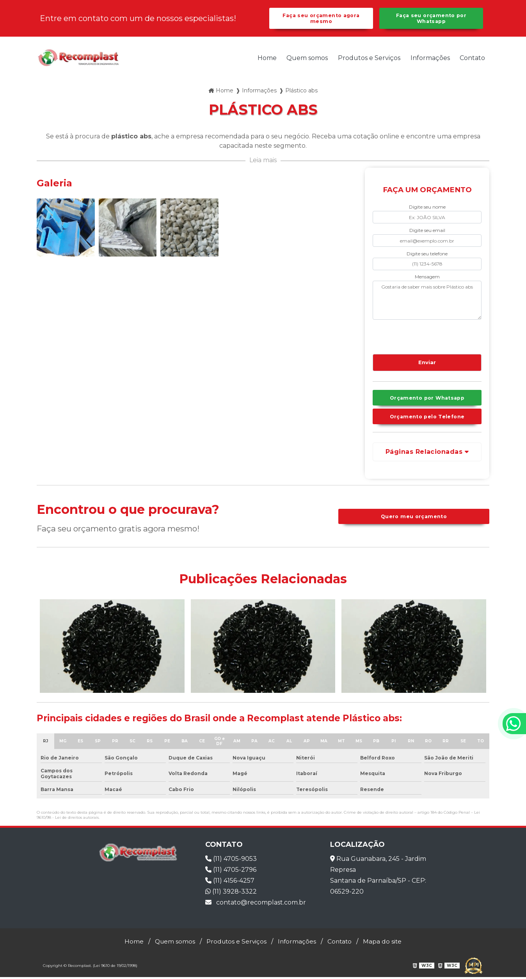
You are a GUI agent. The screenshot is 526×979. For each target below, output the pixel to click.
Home (267, 58)
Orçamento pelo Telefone (427, 418)
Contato (472, 58)
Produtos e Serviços (369, 58)
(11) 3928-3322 (231, 893)
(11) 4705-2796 (230, 871)
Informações (430, 58)
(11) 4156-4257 (229, 882)
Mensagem (427, 277)
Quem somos (307, 58)
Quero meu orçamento (414, 518)
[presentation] (420, 336)
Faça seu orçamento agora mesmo (321, 19)
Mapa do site (385, 943)
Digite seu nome (427, 208)
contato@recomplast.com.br (255, 904)
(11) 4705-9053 (231, 860)
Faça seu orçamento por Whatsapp (430, 19)
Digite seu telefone (427, 254)
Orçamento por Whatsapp (427, 399)
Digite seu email (427, 231)
